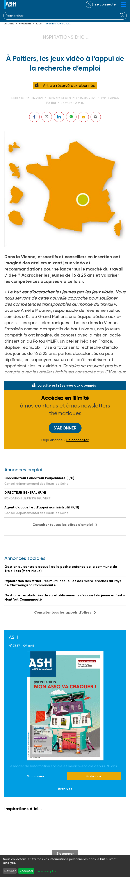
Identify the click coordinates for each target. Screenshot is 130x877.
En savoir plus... (47, 871)
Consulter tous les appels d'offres (62, 612)
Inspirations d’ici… (58, 23)
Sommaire (36, 776)
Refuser (10, 871)
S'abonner (65, 428)
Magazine (25, 23)
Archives (65, 789)
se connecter (106, 4)
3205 (39, 23)
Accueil (9, 23)
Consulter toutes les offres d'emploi (62, 525)
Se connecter (77, 440)
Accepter (26, 871)
